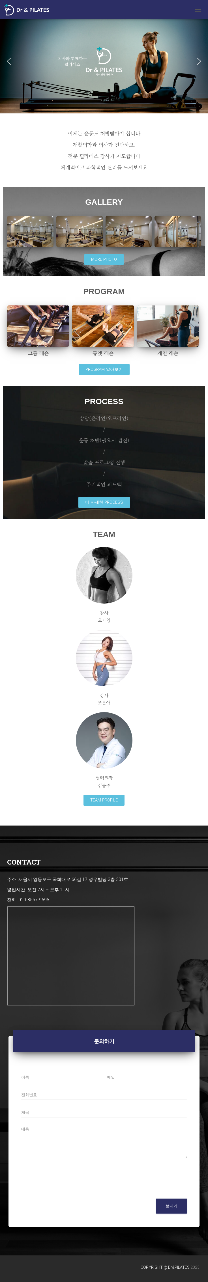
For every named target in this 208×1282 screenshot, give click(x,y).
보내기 (171, 1206)
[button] (8, 61)
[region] (104, 61)
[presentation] (64, 1189)
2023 (195, 1267)
